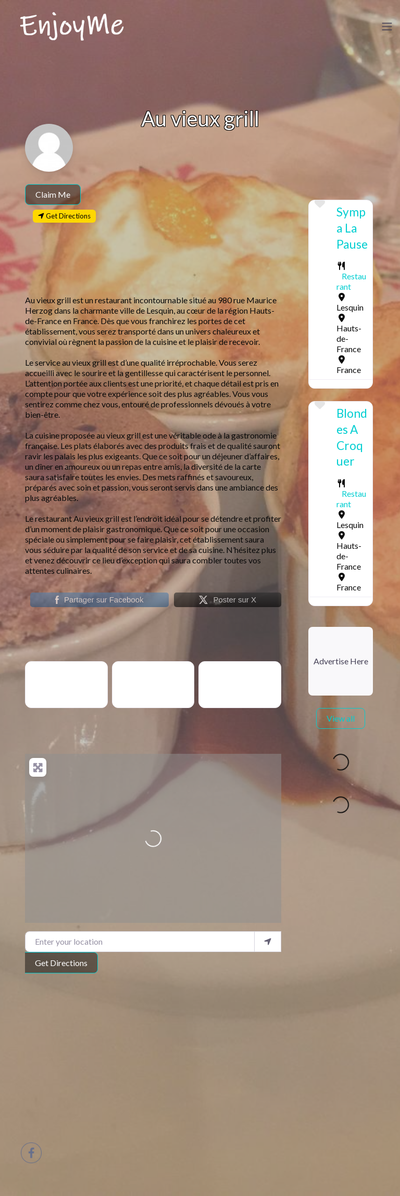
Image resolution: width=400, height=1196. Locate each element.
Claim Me (52, 194)
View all (341, 718)
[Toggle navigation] (387, 26)
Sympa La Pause (352, 228)
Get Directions (61, 963)
